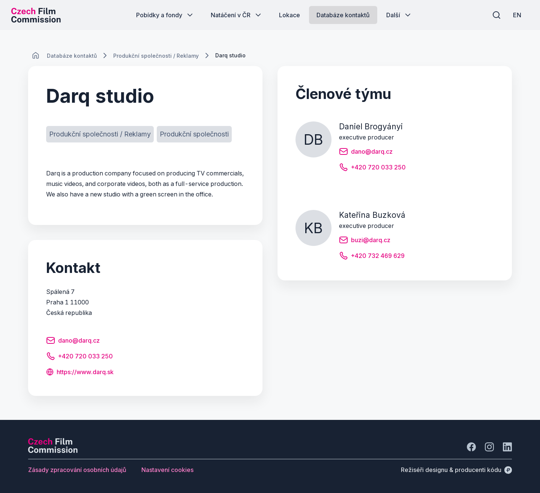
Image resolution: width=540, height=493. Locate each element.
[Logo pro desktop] (36, 14)
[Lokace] (72, 56)
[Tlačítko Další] (399, 15)
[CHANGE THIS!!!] (35, 55)
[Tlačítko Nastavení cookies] (167, 469)
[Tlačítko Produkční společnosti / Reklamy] (100, 134)
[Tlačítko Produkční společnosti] (194, 134)
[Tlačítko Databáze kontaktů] (343, 15)
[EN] (517, 15)
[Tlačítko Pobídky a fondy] (165, 15)
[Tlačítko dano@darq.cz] (73, 341)
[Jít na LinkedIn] (507, 447)
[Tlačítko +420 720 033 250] (79, 357)
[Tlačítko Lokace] (290, 15)
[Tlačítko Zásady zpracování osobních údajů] (77, 469)
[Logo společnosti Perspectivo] (53, 450)
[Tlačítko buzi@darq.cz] (364, 241)
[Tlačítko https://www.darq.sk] (80, 372)
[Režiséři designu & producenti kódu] (456, 469)
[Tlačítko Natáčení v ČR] (236, 15)
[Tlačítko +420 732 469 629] (372, 256)
